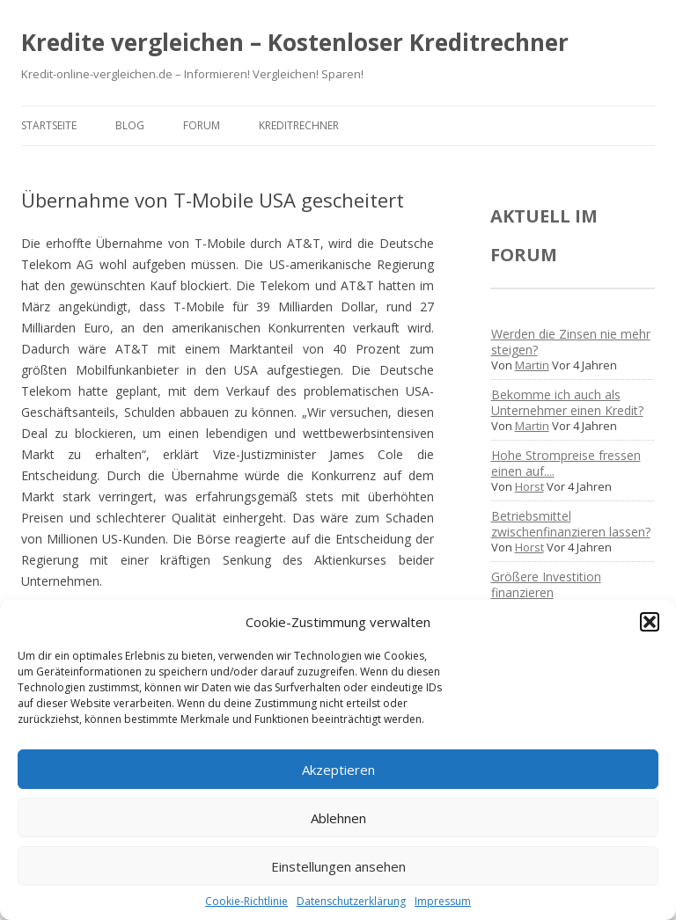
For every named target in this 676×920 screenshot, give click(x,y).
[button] (649, 622)
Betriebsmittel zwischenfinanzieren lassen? (570, 523)
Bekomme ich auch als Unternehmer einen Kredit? (567, 402)
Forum (201, 125)
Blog (129, 125)
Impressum (443, 901)
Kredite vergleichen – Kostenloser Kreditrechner (295, 42)
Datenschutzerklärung (351, 901)
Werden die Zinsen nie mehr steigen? (570, 341)
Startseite (49, 125)
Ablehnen (338, 818)
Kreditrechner (299, 125)
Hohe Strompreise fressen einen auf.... (566, 463)
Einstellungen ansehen (338, 866)
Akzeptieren (338, 769)
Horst (529, 486)
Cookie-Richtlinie (246, 901)
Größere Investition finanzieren (546, 584)
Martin (532, 365)
